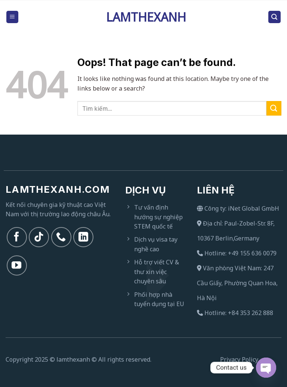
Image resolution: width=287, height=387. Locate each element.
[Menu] (12, 17)
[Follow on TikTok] (39, 237)
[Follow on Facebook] (17, 237)
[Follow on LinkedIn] (83, 237)
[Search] (274, 17)
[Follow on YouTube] (17, 265)
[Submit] (273, 108)
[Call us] (61, 237)
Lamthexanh (143, 17)
